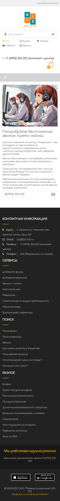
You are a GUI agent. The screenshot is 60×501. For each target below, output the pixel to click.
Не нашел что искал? (15, 366)
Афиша (25, 45)
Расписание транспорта (18, 396)
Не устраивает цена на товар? (22, 360)
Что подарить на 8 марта (19, 425)
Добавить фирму (12, 272)
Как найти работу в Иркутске (21, 348)
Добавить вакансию (14, 278)
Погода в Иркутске (14, 401)
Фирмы (25, 41)
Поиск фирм (9, 331)
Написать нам (11, 289)
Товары (42, 41)
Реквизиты (8, 295)
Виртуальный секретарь (17, 312)
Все (5, 41)
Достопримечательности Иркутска (24, 407)
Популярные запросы (15, 354)
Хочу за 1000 (9, 436)
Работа (8, 45)
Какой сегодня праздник (17, 390)
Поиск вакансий (11, 337)
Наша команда (11, 307)
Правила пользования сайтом (30, 494)
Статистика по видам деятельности (25, 301)
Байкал (6, 384)
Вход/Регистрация (47, 3)
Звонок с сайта (11, 283)
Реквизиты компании (14, 431)
